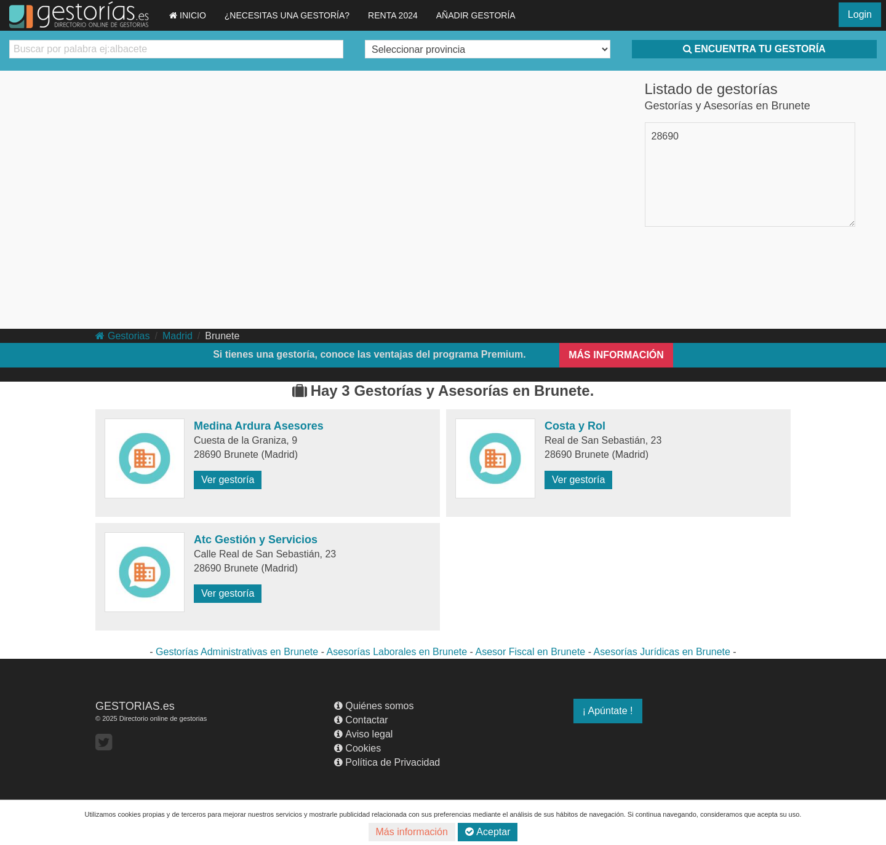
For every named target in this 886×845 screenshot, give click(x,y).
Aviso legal (363, 734)
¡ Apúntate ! (608, 710)
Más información (412, 832)
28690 (665, 136)
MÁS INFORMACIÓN (616, 355)
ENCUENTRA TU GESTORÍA (754, 49)
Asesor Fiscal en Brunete (530, 652)
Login (860, 14)
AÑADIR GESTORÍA (476, 15)
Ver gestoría (227, 479)
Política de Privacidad (387, 762)
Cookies (357, 748)
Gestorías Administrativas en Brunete (237, 652)
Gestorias (122, 336)
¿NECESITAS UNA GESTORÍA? (287, 15)
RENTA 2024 (393, 15)
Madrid (177, 336)
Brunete (222, 336)
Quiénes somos (373, 706)
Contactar (361, 720)
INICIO (187, 15)
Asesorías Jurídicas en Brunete (662, 652)
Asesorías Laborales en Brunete (397, 652)
